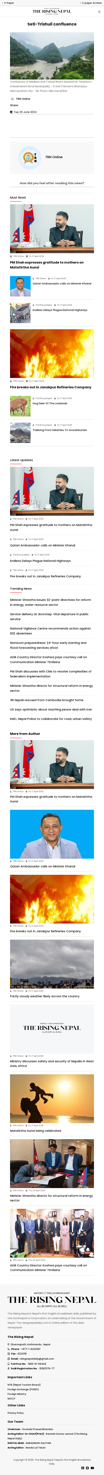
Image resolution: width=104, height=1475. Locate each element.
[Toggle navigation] (99, 12)
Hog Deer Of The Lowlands (50, 403)
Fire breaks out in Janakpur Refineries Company (50, 387)
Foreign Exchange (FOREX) (23, 1389)
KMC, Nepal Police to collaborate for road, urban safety (51, 719)
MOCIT (11, 1398)
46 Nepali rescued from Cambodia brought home (46, 700)
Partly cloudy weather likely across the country (44, 996)
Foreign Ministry (17, 1394)
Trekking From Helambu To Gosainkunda (60, 430)
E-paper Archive (91, 3)
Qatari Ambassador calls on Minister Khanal (62, 283)
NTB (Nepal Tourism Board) (24, 1384)
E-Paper (8, 3)
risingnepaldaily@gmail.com (37, 1358)
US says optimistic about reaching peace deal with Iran (51, 709)
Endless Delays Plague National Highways (60, 310)
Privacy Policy (16, 1413)
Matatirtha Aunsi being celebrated (35, 1131)
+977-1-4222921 (30, 1349)
